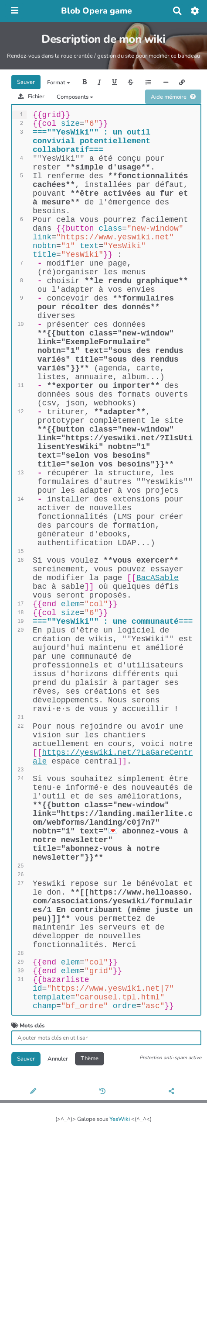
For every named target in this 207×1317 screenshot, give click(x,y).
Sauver (26, 82)
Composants (75, 97)
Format (58, 82)
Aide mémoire (173, 97)
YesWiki (119, 1299)
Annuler (58, 1238)
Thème (89, 1238)
